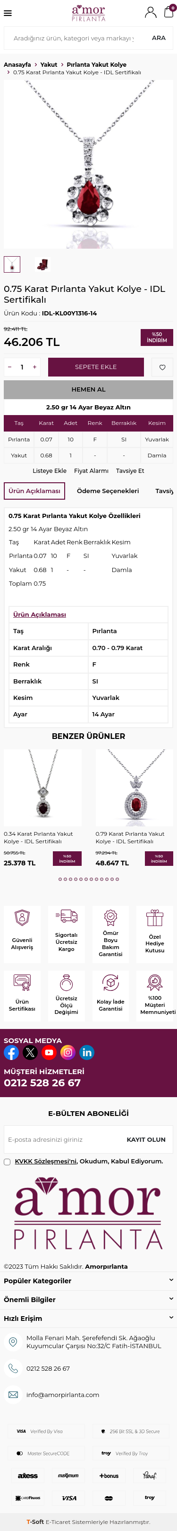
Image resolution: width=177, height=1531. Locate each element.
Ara (159, 37)
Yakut (49, 64)
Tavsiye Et (130, 470)
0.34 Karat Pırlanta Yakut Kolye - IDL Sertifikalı (38, 837)
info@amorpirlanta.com (63, 1394)
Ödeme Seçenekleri (108, 491)
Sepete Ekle (96, 366)
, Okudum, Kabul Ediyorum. (83, 1161)
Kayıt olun (146, 1139)
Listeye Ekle (50, 470)
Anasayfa (17, 64)
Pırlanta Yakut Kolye (96, 64)
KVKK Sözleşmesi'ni (45, 1161)
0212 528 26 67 (42, 1082)
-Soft (35, 1521)
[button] (60, 879)
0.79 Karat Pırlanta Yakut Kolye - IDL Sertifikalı (130, 837)
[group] (88, 164)
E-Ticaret (58, 1521)
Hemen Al (88, 389)
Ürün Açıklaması (34, 491)
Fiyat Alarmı (91, 470)
